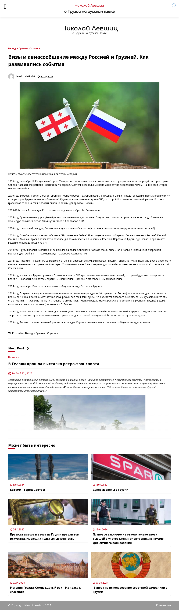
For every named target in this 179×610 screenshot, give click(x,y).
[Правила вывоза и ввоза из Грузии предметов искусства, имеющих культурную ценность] (48, 512)
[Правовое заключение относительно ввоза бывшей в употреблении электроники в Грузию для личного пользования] (131, 512)
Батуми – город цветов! (27, 490)
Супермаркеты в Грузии (110, 490)
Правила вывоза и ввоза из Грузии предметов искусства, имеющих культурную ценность (44, 537)
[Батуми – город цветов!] (48, 467)
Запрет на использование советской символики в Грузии (130, 590)
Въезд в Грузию (18, 48)
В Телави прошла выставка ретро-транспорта (53, 363)
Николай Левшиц (89, 28)
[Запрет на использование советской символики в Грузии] (131, 565)
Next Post (18, 348)
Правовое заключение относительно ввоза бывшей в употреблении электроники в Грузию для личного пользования (128, 539)
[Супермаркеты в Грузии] (131, 467)
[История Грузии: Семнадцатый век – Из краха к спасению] (48, 565)
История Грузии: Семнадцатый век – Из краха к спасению (45, 590)
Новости (13, 357)
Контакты (163, 605)
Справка (34, 48)
